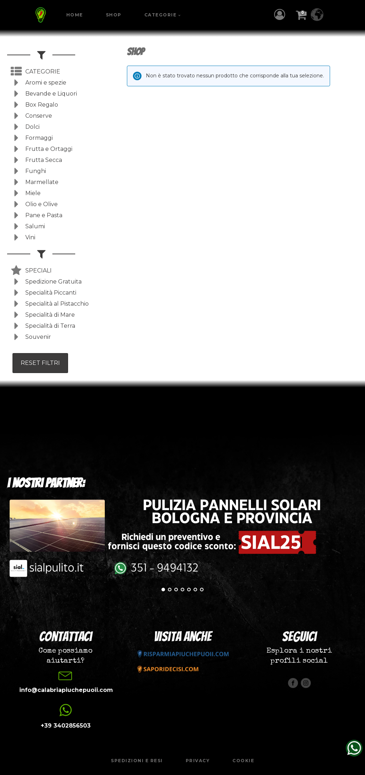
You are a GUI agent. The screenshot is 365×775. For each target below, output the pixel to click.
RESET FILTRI (40, 363)
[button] (281, 14)
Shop (114, 14)
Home (74, 14)
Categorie (160, 14)
